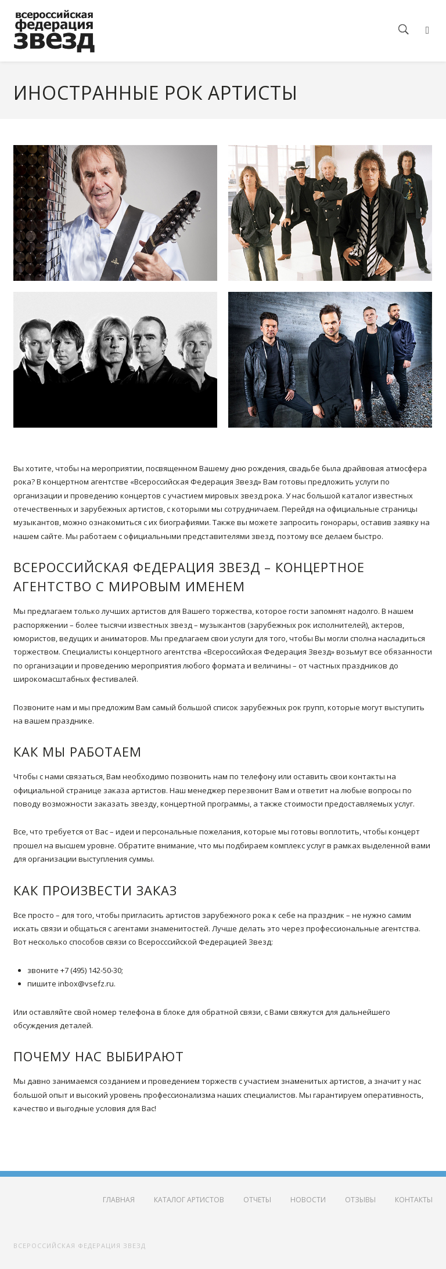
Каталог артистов (189, 1200)
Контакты (414, 1200)
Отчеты (257, 1200)
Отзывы (360, 1200)
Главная (119, 1200)
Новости (308, 1200)
